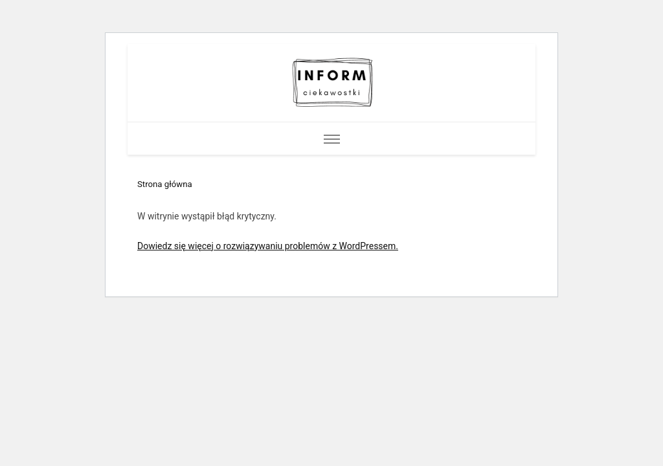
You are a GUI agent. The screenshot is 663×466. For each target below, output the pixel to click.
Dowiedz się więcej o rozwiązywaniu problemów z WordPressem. (267, 246)
